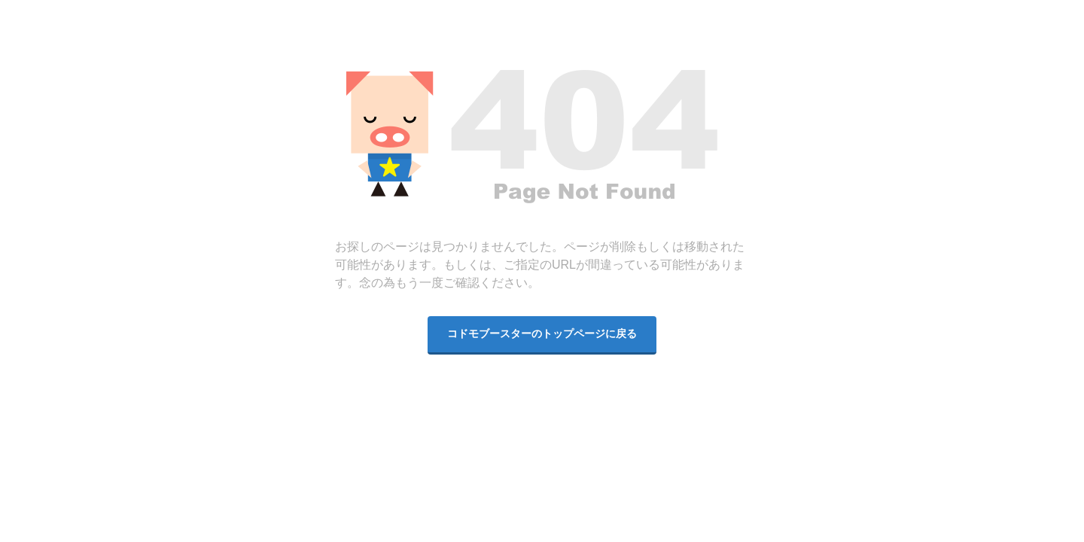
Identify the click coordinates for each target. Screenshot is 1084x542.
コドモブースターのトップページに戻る (542, 334)
